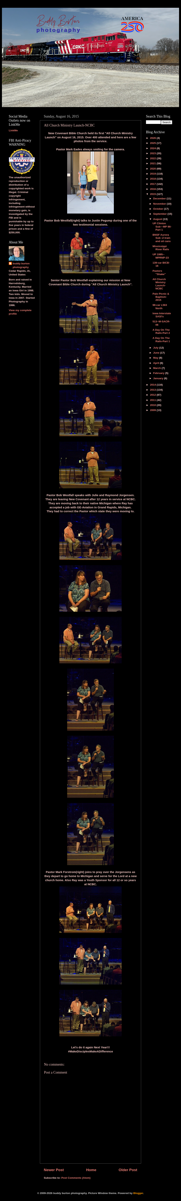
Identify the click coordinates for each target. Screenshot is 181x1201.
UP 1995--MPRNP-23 (161, 256)
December (160, 198)
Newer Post (54, 1170)
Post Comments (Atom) (75, 1177)
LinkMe (13, 130)
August (158, 219)
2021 (153, 163)
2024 (153, 148)
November (160, 203)
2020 (153, 168)
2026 (153, 138)
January (158, 378)
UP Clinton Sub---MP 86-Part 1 (162, 226)
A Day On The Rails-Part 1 (161, 340)
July (156, 347)
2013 (153, 389)
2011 (153, 400)
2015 (153, 194)
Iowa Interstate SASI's (162, 315)
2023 (153, 153)
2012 (153, 394)
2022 (153, 158)
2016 (153, 189)
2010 (153, 405)
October (158, 208)
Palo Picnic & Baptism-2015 (161, 296)
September (160, 213)
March (157, 368)
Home (91, 1170)
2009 (153, 410)
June (156, 352)
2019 (153, 173)
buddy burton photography (21, 265)
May (156, 357)
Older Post (128, 1170)
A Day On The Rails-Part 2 (161, 331)
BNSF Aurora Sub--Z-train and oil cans (162, 237)
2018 (153, 178)
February (159, 373)
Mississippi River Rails (161, 248)
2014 (153, 384)
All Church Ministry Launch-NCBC (159, 284)
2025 (153, 143)
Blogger (138, 1193)
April (156, 363)
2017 (153, 184)
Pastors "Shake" (159, 272)
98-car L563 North (160, 307)
